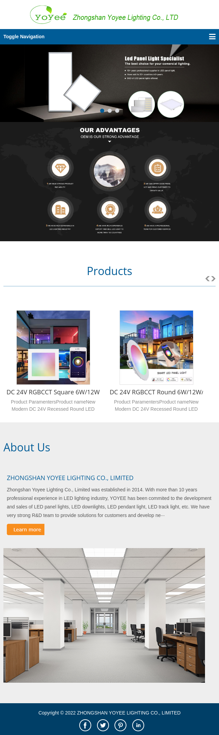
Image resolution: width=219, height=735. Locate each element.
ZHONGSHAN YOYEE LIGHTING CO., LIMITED (70, 478)
